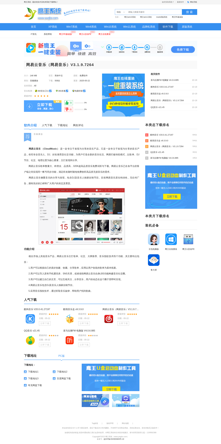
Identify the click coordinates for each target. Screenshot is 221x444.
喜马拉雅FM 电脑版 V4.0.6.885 (165, 80)
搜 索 (189, 12)
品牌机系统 (148, 26)
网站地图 (125, 423)
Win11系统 (129, 26)
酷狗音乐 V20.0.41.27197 (162, 87)
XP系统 (52, 26)
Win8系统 (91, 26)
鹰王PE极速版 (177, 17)
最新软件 (180, 2)
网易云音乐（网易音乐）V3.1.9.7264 (167, 100)
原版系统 (187, 26)
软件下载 (168, 26)
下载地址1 (33, 371)
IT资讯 (34, 34)
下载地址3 (33, 378)
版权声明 (110, 423)
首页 (33, 26)
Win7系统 (71, 26)
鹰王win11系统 (146, 17)
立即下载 (45, 323)
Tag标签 (95, 423)
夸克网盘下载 (35, 385)
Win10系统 (110, 26)
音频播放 (38, 134)
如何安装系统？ (168, 2)
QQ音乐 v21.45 (158, 107)
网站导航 (193, 2)
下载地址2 (62, 371)
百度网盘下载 (64, 378)
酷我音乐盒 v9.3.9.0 (160, 93)
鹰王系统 (27, 2)
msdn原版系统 (161, 17)
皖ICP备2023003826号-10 (114, 439)
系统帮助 (48, 34)
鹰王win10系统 (130, 17)
